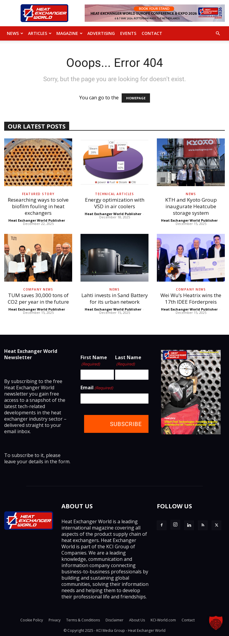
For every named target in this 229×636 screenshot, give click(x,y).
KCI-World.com (163, 620)
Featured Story (38, 194)
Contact (152, 33)
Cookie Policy (31, 620)
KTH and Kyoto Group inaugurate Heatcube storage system (191, 206)
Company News (38, 289)
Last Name (128, 360)
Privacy (55, 620)
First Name (94, 360)
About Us (137, 620)
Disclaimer (114, 620)
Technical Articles (114, 194)
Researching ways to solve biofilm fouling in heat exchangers (38, 206)
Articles (40, 33)
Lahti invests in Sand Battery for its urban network (114, 298)
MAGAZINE (69, 33)
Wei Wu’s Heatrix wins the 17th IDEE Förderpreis (190, 298)
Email (97, 388)
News (15, 33)
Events (128, 33)
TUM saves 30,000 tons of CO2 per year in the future (38, 298)
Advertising (101, 33)
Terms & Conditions (83, 620)
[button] (218, 33)
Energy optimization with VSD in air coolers (114, 203)
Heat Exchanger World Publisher (36, 220)
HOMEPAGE (136, 98)
